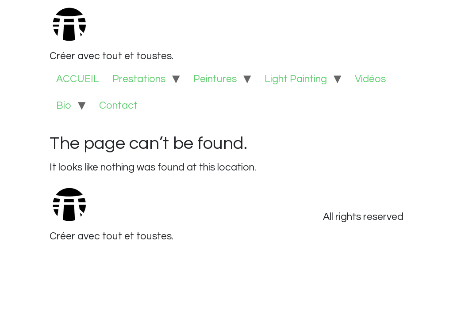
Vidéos (370, 79)
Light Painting (296, 79)
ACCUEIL (77, 79)
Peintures (215, 79)
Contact (118, 105)
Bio (63, 105)
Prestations (138, 79)
